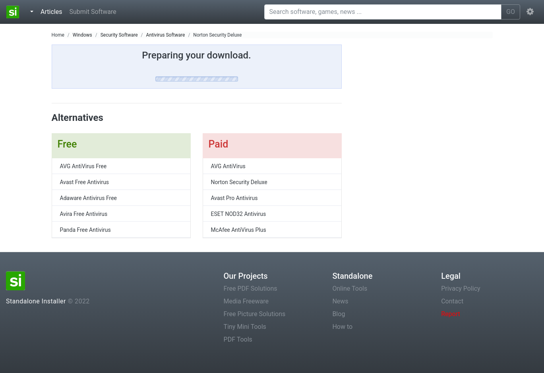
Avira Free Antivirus (84, 214)
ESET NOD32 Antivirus (238, 214)
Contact (452, 301)
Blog (338, 314)
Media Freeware (246, 301)
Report (450, 314)
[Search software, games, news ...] (383, 11)
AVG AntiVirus (228, 166)
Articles (53, 11)
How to (342, 326)
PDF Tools (238, 339)
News (340, 301)
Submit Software (92, 12)
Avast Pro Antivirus (234, 198)
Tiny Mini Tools (245, 326)
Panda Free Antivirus (85, 230)
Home (58, 35)
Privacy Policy (460, 288)
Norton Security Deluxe (217, 35)
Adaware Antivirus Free (88, 198)
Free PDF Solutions (250, 288)
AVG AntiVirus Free (83, 166)
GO (510, 12)
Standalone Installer (36, 301)
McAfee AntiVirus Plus (238, 230)
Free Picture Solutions (255, 314)
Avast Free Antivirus (84, 182)
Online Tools (349, 288)
